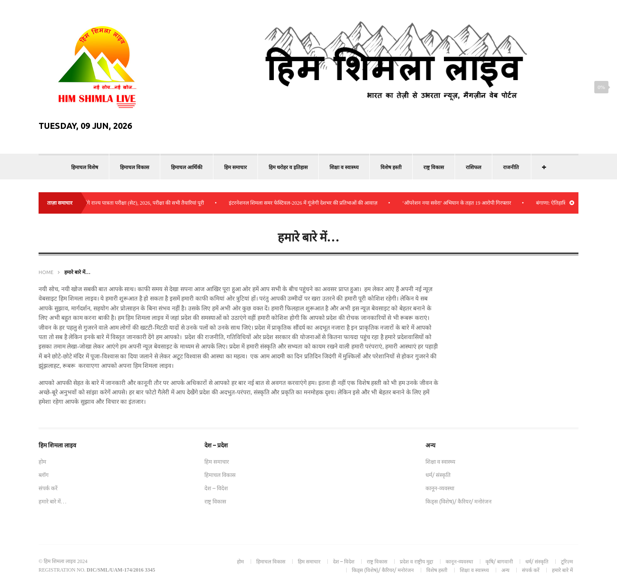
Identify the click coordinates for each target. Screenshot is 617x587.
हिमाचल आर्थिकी (186, 167)
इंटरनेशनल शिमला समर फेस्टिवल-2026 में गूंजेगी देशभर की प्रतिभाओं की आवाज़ (307, 203)
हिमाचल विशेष (84, 167)
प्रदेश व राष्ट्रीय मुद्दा (416, 561)
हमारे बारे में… (52, 501)
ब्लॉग (43, 475)
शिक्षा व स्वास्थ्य (344, 167)
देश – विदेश (216, 488)
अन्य (505, 570)
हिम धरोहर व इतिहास (288, 167)
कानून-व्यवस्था (439, 488)
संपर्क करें (48, 488)
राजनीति (511, 167)
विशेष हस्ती (390, 167)
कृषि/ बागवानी (499, 561)
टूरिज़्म (567, 561)
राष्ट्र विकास (433, 167)
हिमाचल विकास (134, 167)
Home (46, 272)
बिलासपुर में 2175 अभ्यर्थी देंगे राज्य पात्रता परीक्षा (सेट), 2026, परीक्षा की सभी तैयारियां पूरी (123, 203)
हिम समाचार (235, 167)
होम (42, 462)
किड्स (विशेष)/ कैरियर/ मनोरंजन (458, 501)
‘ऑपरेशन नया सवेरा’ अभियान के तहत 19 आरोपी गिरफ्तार (460, 203)
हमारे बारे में (562, 570)
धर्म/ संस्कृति (437, 475)
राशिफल (473, 167)
